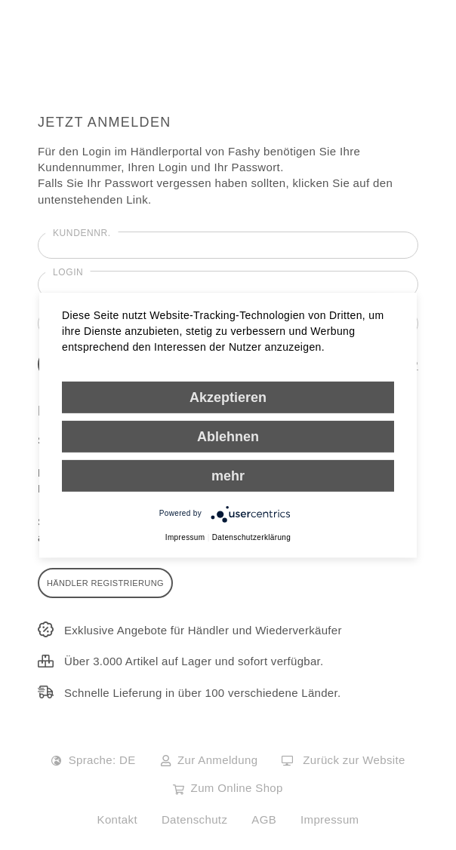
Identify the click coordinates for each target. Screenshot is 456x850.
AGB (263, 819)
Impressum (329, 819)
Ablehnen (228, 435)
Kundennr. (82, 233)
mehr (228, 475)
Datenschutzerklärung (251, 536)
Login (68, 272)
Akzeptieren (228, 396)
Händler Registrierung (105, 583)
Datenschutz (194, 819)
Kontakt (117, 819)
